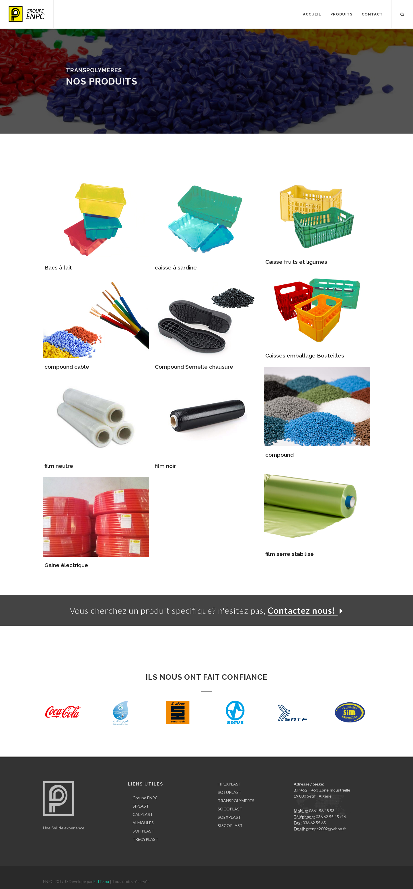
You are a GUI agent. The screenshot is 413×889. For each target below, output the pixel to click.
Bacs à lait (58, 267)
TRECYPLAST (145, 839)
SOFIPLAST (143, 831)
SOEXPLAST (229, 817)
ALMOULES (143, 822)
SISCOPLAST (230, 825)
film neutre (58, 466)
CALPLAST (143, 814)
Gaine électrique (66, 565)
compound (279, 455)
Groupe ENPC (145, 797)
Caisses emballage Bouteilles (304, 355)
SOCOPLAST (230, 808)
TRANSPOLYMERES (236, 800)
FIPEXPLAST (229, 783)
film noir (165, 466)
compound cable (66, 367)
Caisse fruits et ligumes (296, 262)
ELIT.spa (101, 881)
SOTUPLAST (229, 792)
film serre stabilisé (289, 554)
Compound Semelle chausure (194, 367)
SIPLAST (141, 806)
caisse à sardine (176, 267)
